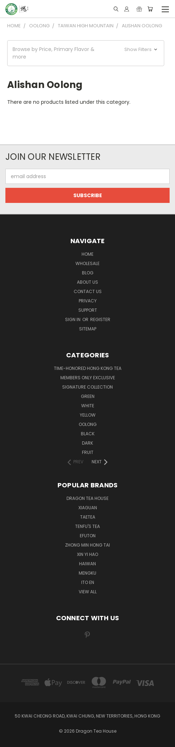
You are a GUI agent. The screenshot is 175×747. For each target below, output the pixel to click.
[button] (85, 53)
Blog (87, 273)
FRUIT (87, 452)
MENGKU (87, 573)
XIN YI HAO (87, 554)
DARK (87, 443)
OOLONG (88, 424)
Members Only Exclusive (87, 378)
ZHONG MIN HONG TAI (87, 545)
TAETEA (87, 517)
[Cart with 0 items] (150, 9)
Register (100, 319)
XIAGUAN (87, 508)
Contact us (88, 291)
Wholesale (87, 263)
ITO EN (87, 582)
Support (87, 310)
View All (88, 592)
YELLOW (88, 415)
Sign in (73, 319)
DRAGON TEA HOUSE (87, 498)
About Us (87, 282)
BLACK (88, 434)
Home (87, 254)
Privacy (88, 301)
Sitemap (87, 329)
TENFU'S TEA (87, 526)
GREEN (88, 396)
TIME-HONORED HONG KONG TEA (87, 368)
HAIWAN (87, 564)
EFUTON (88, 536)
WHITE (87, 406)
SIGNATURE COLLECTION (87, 387)
